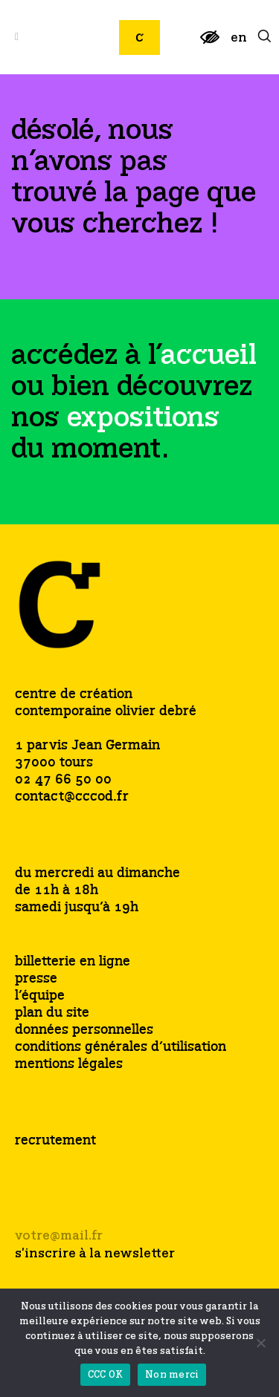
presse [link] (36, 979)
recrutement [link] (55, 1140)
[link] (209, 43)
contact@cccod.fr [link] (72, 797)
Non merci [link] (172, 1375)
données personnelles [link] (84, 1030)
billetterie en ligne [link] (72, 962)
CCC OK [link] (106, 1375)
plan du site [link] (52, 1013)
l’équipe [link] (40, 996)
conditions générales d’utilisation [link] (120, 1047)
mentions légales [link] (69, 1064)
